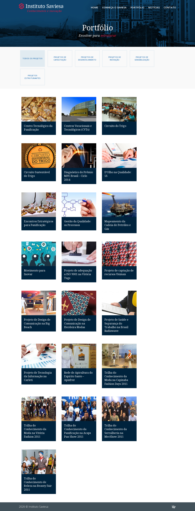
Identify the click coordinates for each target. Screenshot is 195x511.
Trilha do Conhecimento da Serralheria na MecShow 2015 (115, 431)
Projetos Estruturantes (32, 76)
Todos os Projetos (32, 58)
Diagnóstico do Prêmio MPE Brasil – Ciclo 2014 (78, 176)
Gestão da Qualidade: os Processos (77, 223)
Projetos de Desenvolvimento (84, 58)
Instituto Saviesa (41, 8)
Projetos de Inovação (111, 58)
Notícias (154, 7)
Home (94, 7)
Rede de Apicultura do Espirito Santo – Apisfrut (78, 376)
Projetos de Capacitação (58, 58)
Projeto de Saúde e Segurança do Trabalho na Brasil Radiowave (116, 325)
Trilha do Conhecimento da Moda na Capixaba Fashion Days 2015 (116, 378)
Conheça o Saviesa (114, 7)
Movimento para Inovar (34, 272)
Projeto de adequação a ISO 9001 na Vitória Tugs (78, 274)
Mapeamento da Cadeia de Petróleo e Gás (117, 225)
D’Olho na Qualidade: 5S (117, 174)
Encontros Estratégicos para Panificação (38, 223)
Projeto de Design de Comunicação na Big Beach (37, 323)
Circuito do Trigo (115, 126)
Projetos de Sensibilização (137, 58)
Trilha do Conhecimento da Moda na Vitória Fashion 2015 (35, 431)
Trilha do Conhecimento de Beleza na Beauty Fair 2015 (38, 484)
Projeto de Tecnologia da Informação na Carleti (38, 376)
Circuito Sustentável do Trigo (37, 174)
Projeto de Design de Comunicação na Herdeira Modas (77, 323)
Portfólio (137, 7)
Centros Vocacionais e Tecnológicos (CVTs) (78, 127)
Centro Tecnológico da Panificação (38, 127)
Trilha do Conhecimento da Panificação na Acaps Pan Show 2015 (77, 431)
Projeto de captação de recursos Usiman (119, 272)
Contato (170, 7)
